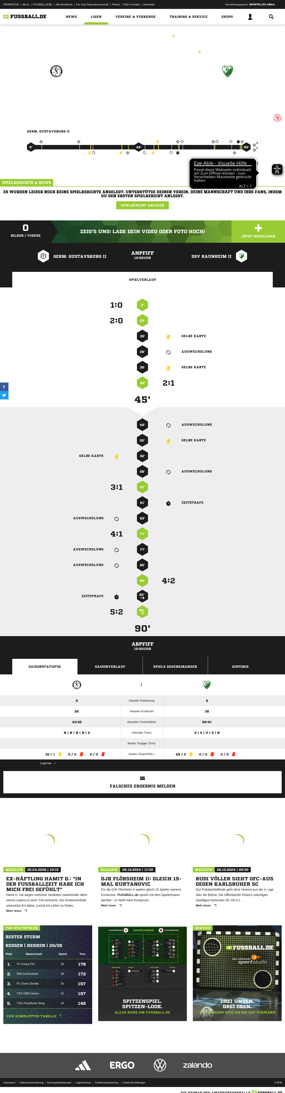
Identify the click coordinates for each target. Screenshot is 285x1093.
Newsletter (149, 4)
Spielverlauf (142, 279)
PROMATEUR (11, 4)
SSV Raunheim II (227, 90)
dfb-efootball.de (64, 4)
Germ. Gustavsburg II (56, 90)
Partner (116, 4)
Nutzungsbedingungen (59, 1082)
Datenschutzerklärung (31, 1082)
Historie (240, 666)
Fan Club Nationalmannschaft (92, 4)
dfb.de (25, 4)
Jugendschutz (83, 1082)
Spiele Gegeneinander (175, 666)
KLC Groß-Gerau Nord (143, 37)
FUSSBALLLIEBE (42, 4)
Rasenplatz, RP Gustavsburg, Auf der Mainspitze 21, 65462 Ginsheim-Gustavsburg (142, 52)
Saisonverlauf (110, 666)
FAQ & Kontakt (132, 4)
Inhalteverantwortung (106, 1082)
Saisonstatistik (44, 666)
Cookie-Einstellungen (133, 1082)
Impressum (9, 1082)
